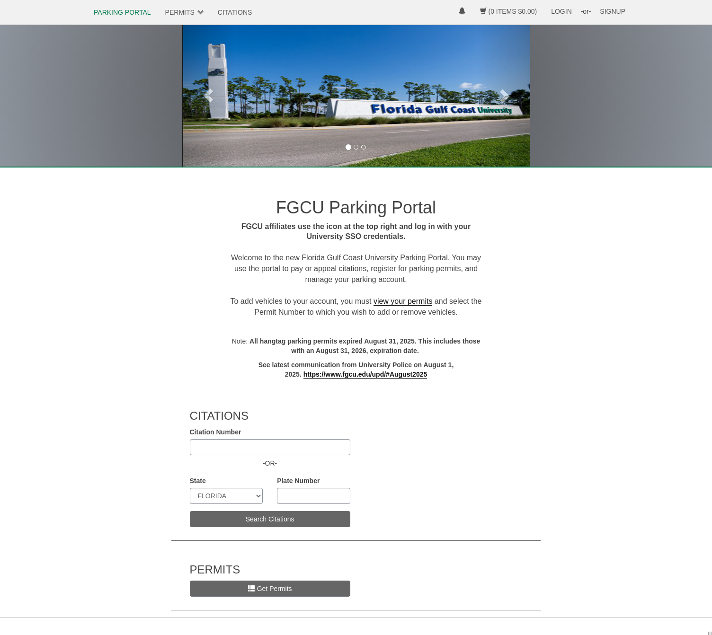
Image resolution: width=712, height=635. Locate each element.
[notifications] (462, 12)
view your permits (403, 301)
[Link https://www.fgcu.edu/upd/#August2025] (365, 374)
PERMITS (180, 12)
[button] (208, 96)
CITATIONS (235, 12)
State (198, 481)
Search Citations (270, 519)
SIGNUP (612, 11)
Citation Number (215, 432)
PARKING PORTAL (122, 12)
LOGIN (561, 11)
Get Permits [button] (270, 588)
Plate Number (298, 481)
